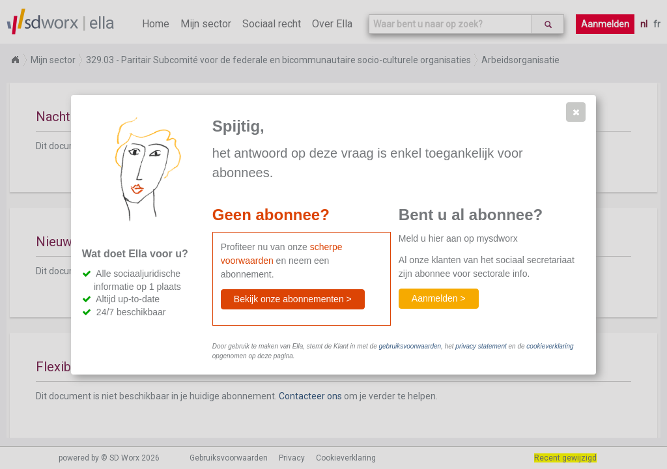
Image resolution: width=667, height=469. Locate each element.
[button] (576, 112)
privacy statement (480, 346)
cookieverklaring (549, 346)
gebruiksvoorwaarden (409, 346)
